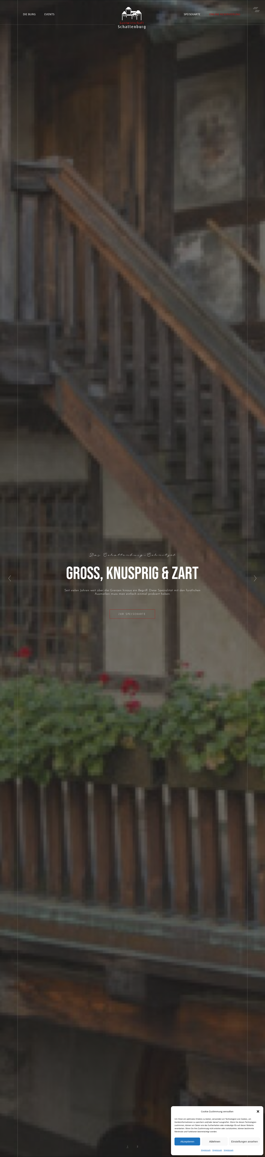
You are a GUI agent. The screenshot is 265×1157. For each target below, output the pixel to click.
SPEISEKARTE (192, 14)
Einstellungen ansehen (244, 1141)
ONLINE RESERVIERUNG (224, 14)
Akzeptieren (187, 1141)
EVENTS (49, 14)
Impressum (206, 1150)
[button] (258, 1111)
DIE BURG (29, 14)
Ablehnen (214, 1141)
